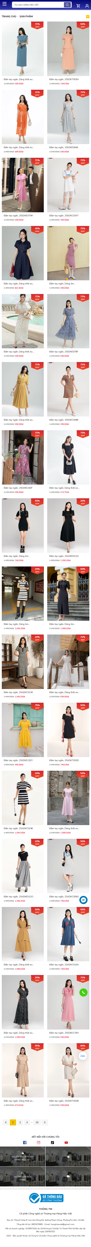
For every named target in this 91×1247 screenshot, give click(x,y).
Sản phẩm (28, 16)
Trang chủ (10, 16)
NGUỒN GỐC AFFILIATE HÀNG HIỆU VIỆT (23, 1158)
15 (37, 1122)
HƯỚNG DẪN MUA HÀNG (22, 1178)
